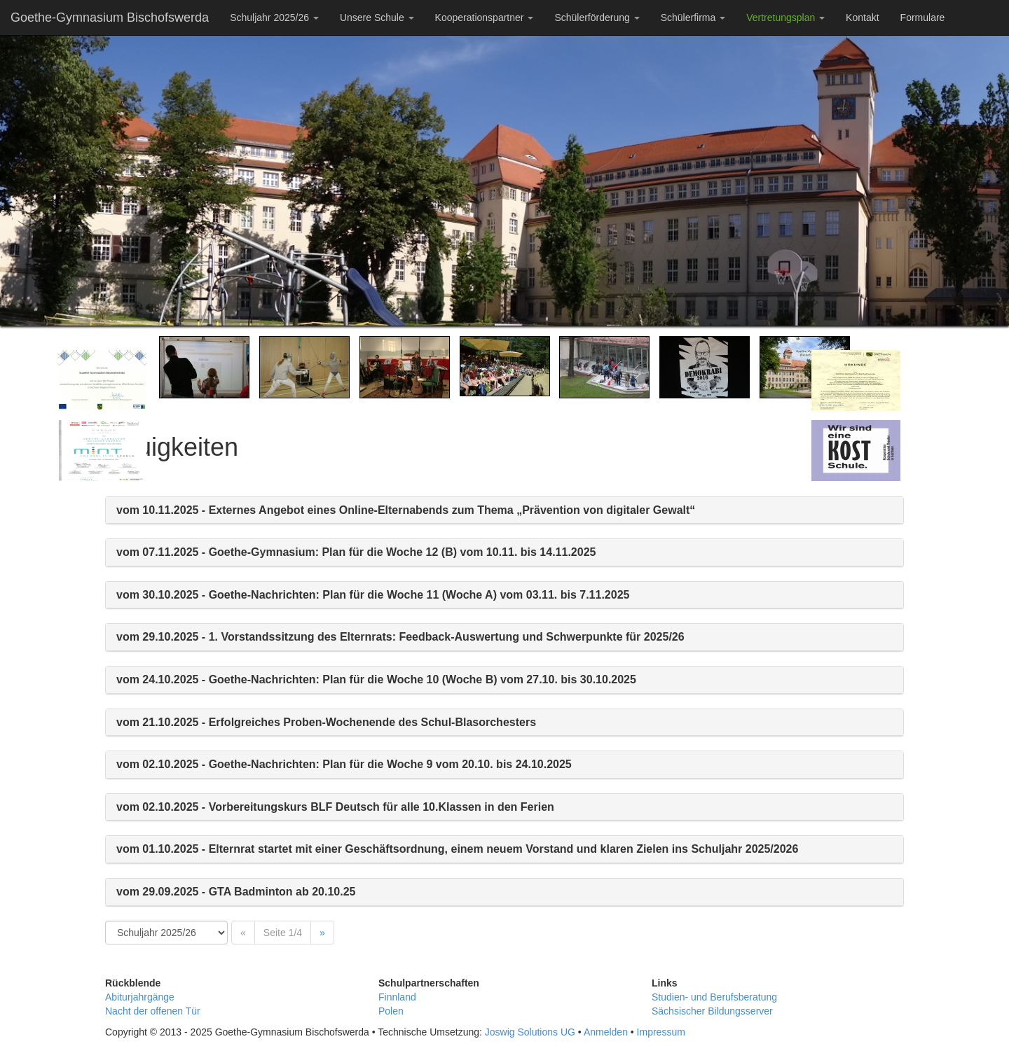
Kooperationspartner (484, 17)
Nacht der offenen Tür (152, 1011)
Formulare (922, 17)
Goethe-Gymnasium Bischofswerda (110, 18)
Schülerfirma (693, 17)
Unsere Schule (377, 17)
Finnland (397, 997)
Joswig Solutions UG (530, 1032)
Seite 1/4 (282, 932)
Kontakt (862, 17)
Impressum (661, 1032)
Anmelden (606, 1032)
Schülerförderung (596, 17)
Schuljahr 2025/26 (274, 17)
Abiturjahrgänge (139, 997)
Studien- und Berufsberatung (714, 997)
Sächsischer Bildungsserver (712, 1011)
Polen (391, 1011)
